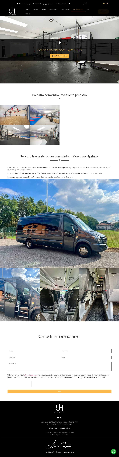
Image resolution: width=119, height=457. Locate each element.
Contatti (28, 14)
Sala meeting (65, 9)
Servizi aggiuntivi (78, 9)
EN (85, 3)
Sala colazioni (54, 9)
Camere (35, 9)
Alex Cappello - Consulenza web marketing (59, 452)
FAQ (88, 9)
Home (27, 9)
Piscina (44, 9)
